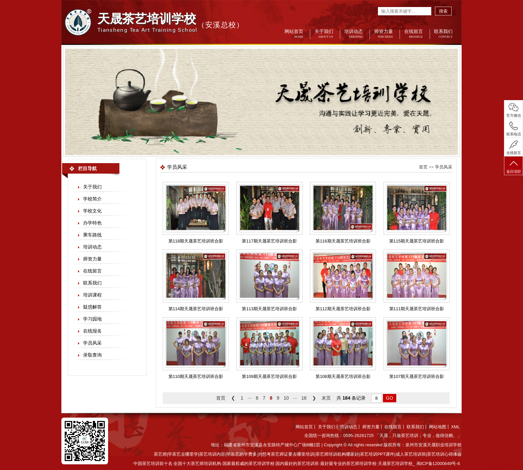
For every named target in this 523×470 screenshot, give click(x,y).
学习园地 (92, 319)
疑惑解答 (92, 307)
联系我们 (442, 34)
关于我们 (322, 34)
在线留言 (412, 34)
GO (389, 398)
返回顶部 (513, 166)
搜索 (443, 11)
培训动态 (352, 34)
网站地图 (437, 426)
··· (249, 398)
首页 (423, 166)
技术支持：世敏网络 (503, 466)
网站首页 (292, 34)
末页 (326, 398)
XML (455, 426)
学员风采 (92, 343)
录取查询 (92, 355)
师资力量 (382, 34)
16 (304, 398)
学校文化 (92, 210)
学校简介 (92, 198)
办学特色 (92, 222)
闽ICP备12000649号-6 (438, 463)
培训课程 (92, 295)
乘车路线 (92, 235)
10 (286, 398)
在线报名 (92, 331)
